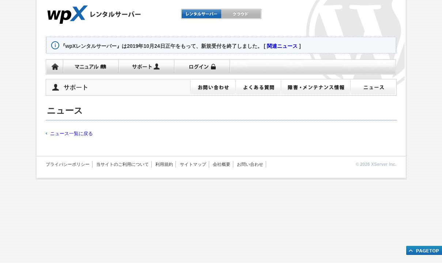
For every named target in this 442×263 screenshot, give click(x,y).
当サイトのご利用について (122, 164)
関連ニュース (282, 46)
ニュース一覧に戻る (71, 133)
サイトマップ (193, 164)
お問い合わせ (250, 164)
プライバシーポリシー (68, 164)
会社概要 (221, 164)
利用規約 (164, 164)
